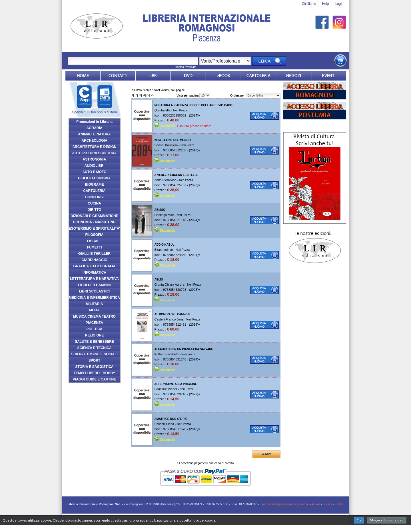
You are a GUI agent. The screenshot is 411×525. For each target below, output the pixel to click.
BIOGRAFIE (94, 185)
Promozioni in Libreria (94, 122)
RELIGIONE (94, 335)
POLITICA (95, 329)
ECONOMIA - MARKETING (94, 222)
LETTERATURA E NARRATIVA (94, 279)
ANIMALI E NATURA (94, 134)
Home (82, 76)
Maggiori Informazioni (387, 520)
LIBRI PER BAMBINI (94, 285)
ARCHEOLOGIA (94, 141)
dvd (188, 76)
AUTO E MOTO (94, 172)
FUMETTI (94, 247)
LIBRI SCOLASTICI (94, 291)
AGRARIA (95, 128)
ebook (223, 76)
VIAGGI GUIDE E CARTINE (94, 379)
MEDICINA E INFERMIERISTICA (94, 298)
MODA (94, 310)
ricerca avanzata (185, 67)
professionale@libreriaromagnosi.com (285, 504)
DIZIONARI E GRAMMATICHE (94, 216)
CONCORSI (94, 197)
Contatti (118, 76)
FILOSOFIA (94, 235)
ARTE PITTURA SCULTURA (94, 153)
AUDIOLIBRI (95, 166)
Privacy (327, 504)
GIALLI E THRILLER (94, 254)
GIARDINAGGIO (94, 260)
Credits (339, 504)
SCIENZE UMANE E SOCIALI (94, 354)
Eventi (328, 76)
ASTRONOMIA (94, 159)
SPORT (94, 360)
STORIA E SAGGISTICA (94, 367)
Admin (316, 504)
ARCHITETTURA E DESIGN (94, 147)
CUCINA (94, 203)
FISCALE (94, 241)
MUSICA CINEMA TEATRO (94, 316)
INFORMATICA (94, 272)
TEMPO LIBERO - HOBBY (94, 373)
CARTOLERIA (94, 191)
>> (152, 95)
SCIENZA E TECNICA (94, 348)
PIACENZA (94, 323)
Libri (153, 76)
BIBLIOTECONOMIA (94, 178)
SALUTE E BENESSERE (94, 342)
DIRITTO (94, 210)
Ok (359, 520)
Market (258, 76)
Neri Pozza (180, 110)
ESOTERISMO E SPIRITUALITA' (94, 229)
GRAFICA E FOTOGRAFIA (94, 266)
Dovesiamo (293, 76)
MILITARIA (94, 304)
